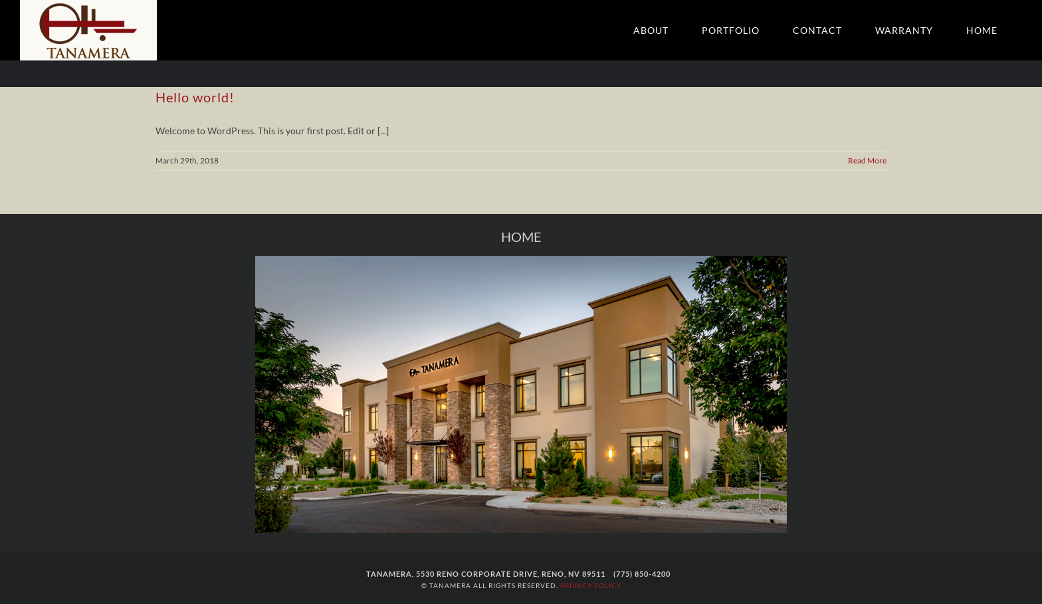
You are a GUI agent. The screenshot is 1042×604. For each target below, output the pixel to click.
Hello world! (195, 97)
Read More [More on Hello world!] (867, 160)
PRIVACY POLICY (590, 585)
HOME (521, 237)
